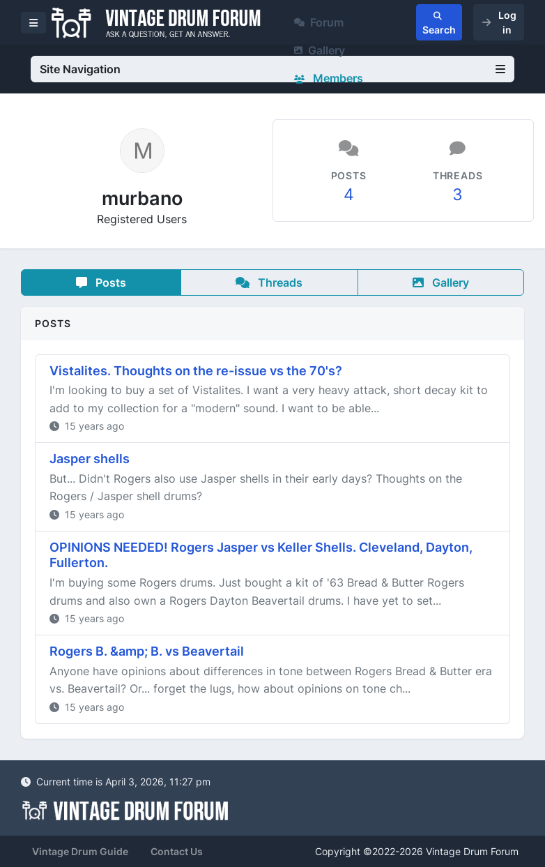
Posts (101, 282)
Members (328, 78)
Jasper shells (89, 458)
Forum (319, 22)
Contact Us (177, 851)
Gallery (319, 50)
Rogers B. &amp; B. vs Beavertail (146, 651)
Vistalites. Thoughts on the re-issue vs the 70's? (195, 370)
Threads (269, 282)
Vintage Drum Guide (80, 851)
